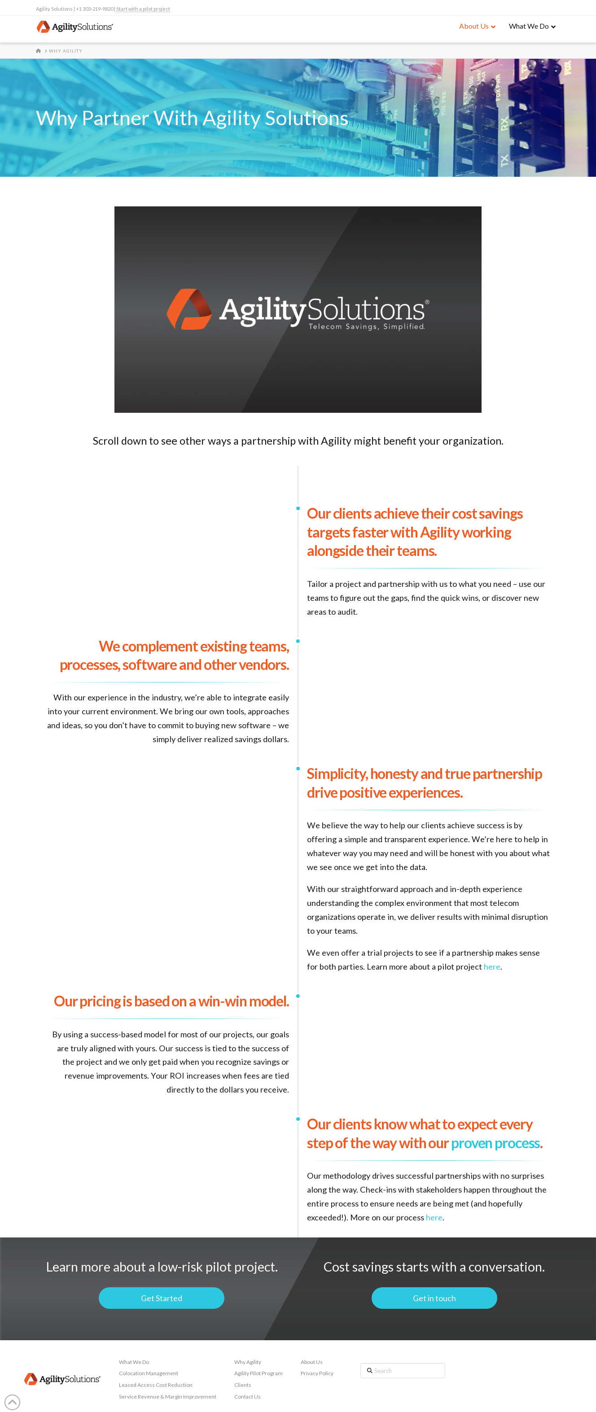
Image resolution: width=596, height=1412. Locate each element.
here (492, 966)
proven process (495, 1142)
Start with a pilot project (143, 9)
